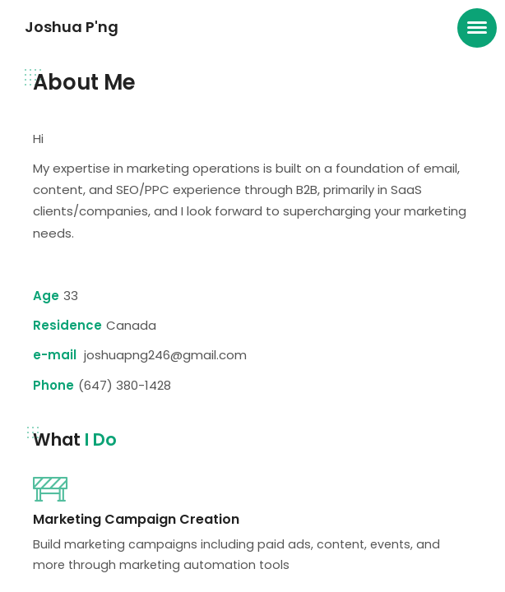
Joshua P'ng (71, 26)
